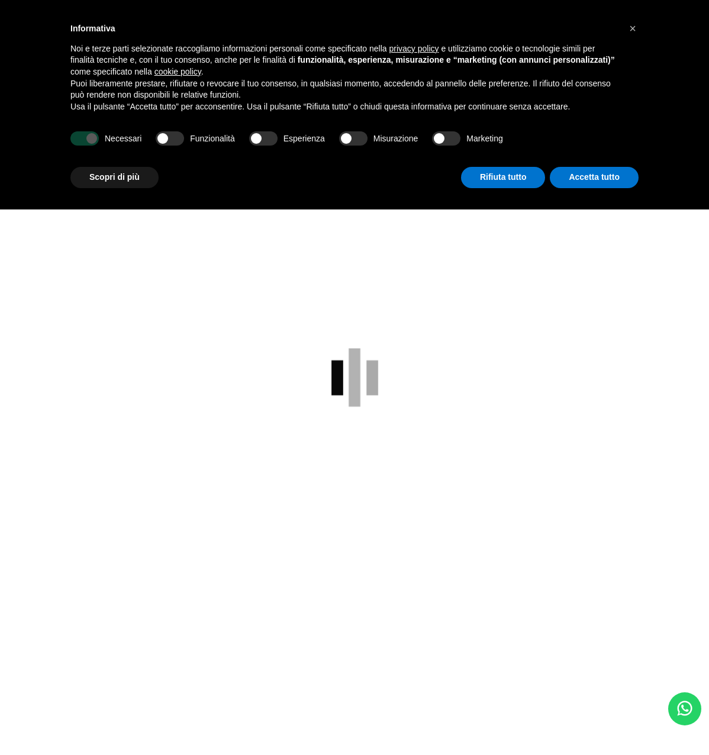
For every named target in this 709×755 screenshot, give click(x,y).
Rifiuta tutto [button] (503, 177)
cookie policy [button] (177, 71)
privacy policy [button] (414, 48)
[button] (632, 28)
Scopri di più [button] (114, 177)
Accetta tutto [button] (594, 177)
